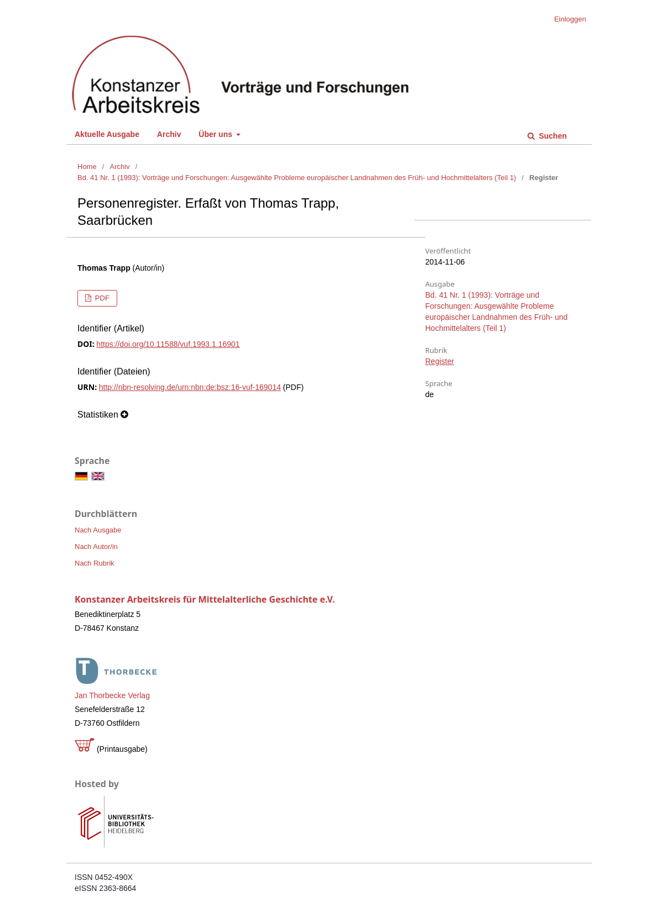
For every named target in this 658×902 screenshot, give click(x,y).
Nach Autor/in (96, 546)
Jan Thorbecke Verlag (112, 695)
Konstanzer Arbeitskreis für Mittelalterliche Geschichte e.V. (205, 599)
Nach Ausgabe (98, 530)
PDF (101, 298)
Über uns (216, 134)
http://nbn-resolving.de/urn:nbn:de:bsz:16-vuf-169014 (190, 387)
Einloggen (570, 19)
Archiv (169, 134)
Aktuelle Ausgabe (107, 134)
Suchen (552, 135)
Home (87, 166)
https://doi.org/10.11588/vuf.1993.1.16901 (167, 344)
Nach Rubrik (94, 563)
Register (439, 361)
